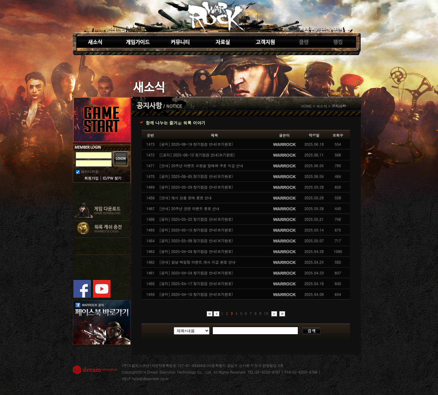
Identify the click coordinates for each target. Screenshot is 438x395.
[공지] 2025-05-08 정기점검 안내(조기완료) (196, 240)
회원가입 (91, 178)
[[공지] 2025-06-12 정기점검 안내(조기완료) (197, 154)
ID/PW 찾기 (112, 178)
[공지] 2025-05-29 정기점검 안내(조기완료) (196, 186)
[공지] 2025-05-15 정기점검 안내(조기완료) (196, 229)
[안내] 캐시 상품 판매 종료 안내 (185, 197)
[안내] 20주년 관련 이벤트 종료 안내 (189, 208)
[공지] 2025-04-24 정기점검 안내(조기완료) (196, 272)
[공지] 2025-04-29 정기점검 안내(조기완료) (196, 251)
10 (266, 313)
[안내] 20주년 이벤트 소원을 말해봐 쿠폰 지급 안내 (201, 165)
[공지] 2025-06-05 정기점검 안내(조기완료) (196, 176)
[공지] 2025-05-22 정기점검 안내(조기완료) (196, 219)
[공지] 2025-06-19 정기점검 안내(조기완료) (196, 144)
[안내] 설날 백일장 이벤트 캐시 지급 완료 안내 (197, 262)
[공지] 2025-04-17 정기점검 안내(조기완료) (196, 283)
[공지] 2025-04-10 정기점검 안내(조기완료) (196, 294)
